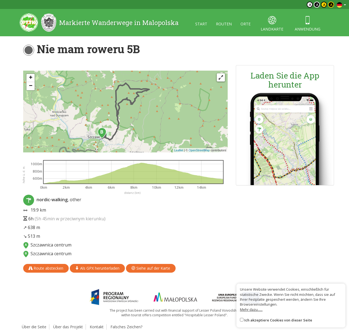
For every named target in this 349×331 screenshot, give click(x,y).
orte (245, 23)
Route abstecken (46, 268)
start (201, 23)
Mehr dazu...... (251, 309)
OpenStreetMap (199, 150)
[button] (102, 133)
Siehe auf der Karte (150, 268)
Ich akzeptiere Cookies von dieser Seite (278, 320)
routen (224, 23)
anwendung (307, 24)
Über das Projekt (68, 326)
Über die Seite (34, 326)
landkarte (272, 24)
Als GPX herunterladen (97, 268)
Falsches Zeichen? (126, 326)
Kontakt (97, 326)
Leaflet (178, 150)
